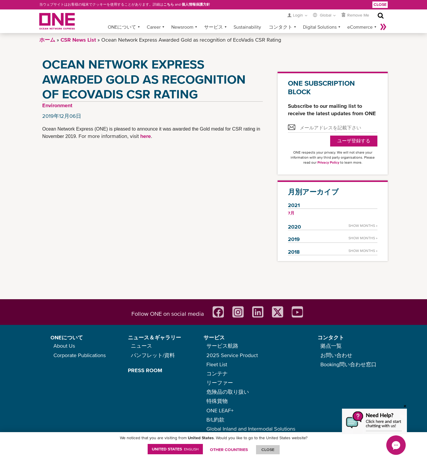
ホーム (47, 40)
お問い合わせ (336, 355)
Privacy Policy (328, 162)
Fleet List (216, 364)
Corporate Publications (79, 355)
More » (383, 27)
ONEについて (122, 27)
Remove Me (358, 15)
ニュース (141, 346)
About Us (64, 346)
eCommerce (360, 27)
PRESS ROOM (145, 370)
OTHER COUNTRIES (229, 449)
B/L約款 (215, 419)
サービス (213, 27)
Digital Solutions (320, 27)
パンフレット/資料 (153, 355)
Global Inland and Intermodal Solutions (250, 429)
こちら (168, 4)
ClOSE (267, 449)
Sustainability (247, 27)
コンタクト (280, 27)
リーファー (219, 383)
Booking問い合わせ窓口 (348, 364)
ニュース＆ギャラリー (154, 337)
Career (154, 27)
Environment (57, 105)
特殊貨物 (217, 401)
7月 (291, 213)
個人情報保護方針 (196, 4)
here (145, 136)
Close (380, 4)
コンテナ (217, 373)
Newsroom (182, 27)
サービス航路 (222, 346)
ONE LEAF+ (220, 410)
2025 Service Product (232, 355)
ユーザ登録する (353, 140)
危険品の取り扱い (227, 392)
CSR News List (78, 40)
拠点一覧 (331, 346)
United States (175, 449)
